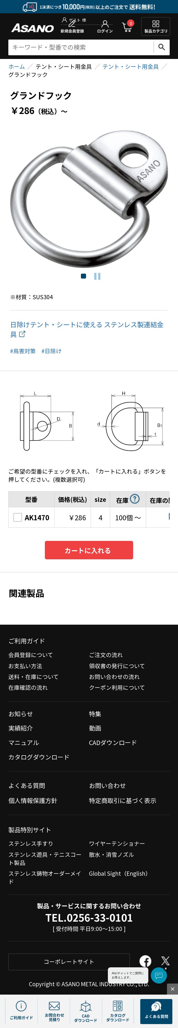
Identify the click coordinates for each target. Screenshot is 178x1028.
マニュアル (23, 742)
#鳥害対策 (23, 351)
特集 (95, 713)
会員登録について (30, 655)
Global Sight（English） (120, 873)
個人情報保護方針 (32, 800)
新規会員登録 (72, 26)
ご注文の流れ (106, 655)
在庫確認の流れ (28, 687)
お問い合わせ (107, 785)
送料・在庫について (33, 677)
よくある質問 (26, 785)
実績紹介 (20, 727)
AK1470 (31, 517)
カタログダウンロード (39, 756)
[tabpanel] (89, 199)
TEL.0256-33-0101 (89, 917)
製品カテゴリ (155, 26)
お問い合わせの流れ (114, 677)
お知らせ (20, 713)
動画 (95, 727)
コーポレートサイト (69, 962)
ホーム (16, 66)
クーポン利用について (117, 687)
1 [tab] (83, 276)
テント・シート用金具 (130, 66)
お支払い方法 (25, 666)
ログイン (105, 26)
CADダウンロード (113, 742)
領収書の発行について (117, 666)
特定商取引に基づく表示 (122, 800)
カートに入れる (87, 550)
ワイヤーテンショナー (117, 843)
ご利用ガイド (26, 640)
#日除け (51, 351)
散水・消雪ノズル (111, 854)
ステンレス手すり (30, 843)
